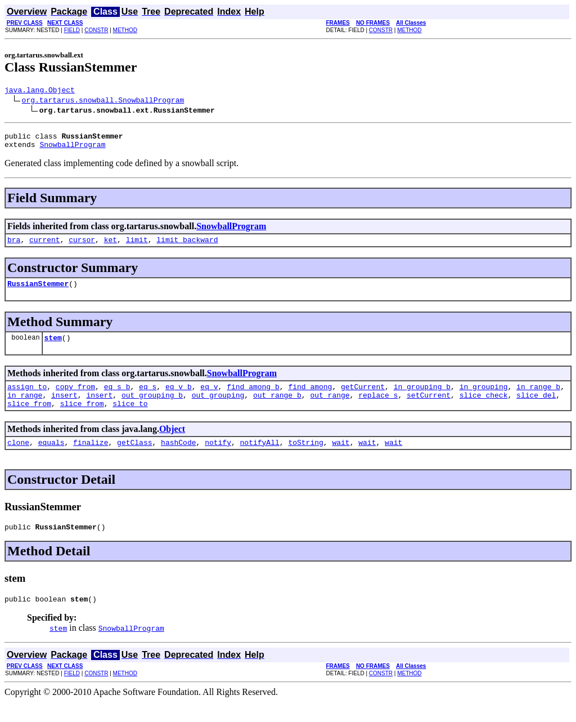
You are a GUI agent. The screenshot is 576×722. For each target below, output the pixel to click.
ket (110, 246)
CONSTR (96, 30)
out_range (329, 408)
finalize (90, 459)
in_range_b (538, 398)
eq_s (147, 398)
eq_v (209, 398)
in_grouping (484, 398)
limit (137, 246)
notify (218, 459)
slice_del (536, 408)
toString (305, 459)
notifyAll (260, 459)
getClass (134, 459)
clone (18, 459)
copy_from (75, 398)
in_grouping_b (422, 398)
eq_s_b (117, 398)
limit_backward (187, 246)
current (44, 246)
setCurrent (429, 408)
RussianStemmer (38, 292)
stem (53, 347)
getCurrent (363, 398)
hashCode (178, 459)
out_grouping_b (152, 408)
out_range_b (277, 408)
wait (340, 459)
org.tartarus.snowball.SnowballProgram (103, 101)
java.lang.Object (39, 91)
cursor (82, 246)
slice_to (129, 418)
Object (172, 444)
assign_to (27, 398)
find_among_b (253, 398)
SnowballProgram (72, 149)
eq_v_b (178, 398)
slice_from (29, 418)
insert (64, 408)
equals (51, 459)
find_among (310, 398)
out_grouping (218, 408)
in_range (24, 408)
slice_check (484, 408)
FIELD (72, 30)
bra (13, 246)
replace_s (378, 408)
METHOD (125, 30)
